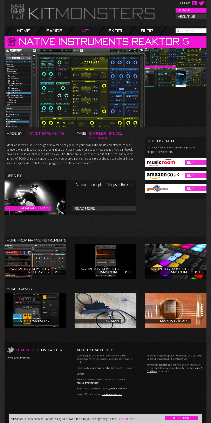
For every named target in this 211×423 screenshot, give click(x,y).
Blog (147, 30)
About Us (186, 16)
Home (23, 30)
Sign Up (184, 10)
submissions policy (101, 368)
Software (98, 138)
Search (187, 31)
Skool (116, 30)
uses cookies (164, 364)
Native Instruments (45, 133)
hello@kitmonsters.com (88, 383)
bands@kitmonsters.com (115, 388)
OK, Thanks (181, 418)
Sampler (97, 133)
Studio (115, 133)
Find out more (126, 418)
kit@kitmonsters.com (112, 394)
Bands (54, 30)
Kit (85, 30)
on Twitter (39, 350)
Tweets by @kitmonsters (18, 357)
